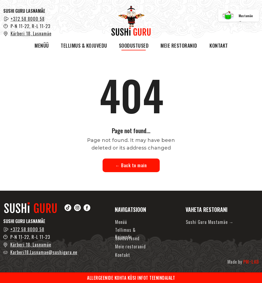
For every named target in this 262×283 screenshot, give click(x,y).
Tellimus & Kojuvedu (125, 233)
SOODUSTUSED (134, 45)
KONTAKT (218, 45)
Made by (243, 261)
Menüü (121, 222)
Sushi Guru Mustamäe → (210, 222)
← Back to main (131, 165)
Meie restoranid (130, 246)
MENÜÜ (42, 45)
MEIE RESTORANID (179, 45)
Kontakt (122, 255)
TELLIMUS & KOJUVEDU (84, 45)
